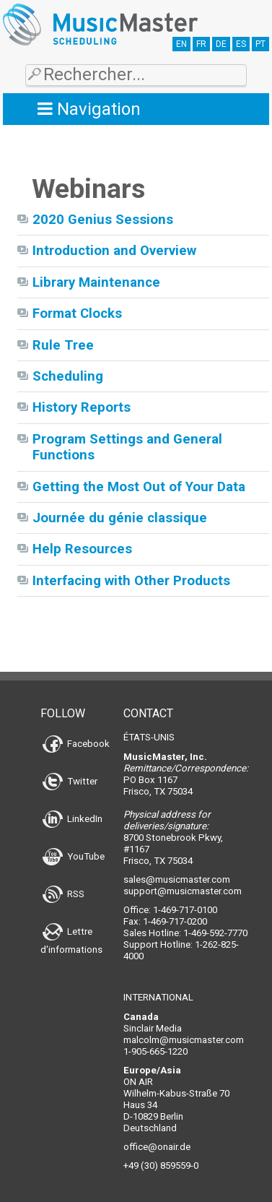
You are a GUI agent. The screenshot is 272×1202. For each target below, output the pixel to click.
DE (221, 44)
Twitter (70, 781)
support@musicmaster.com (182, 891)
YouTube (74, 856)
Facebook (76, 743)
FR (201, 44)
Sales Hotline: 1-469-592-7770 (185, 933)
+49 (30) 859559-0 (160, 1165)
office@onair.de (156, 1146)
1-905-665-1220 (155, 1051)
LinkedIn (72, 818)
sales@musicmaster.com (176, 879)
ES (241, 44)
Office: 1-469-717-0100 (170, 909)
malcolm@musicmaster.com (183, 1039)
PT (260, 44)
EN (181, 44)
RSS (63, 893)
